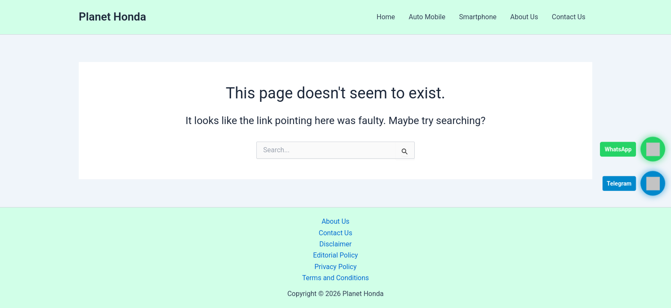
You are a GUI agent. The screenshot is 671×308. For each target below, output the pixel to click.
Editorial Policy (335, 255)
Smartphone (478, 17)
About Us (524, 17)
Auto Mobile (427, 17)
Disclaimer (335, 244)
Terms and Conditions (335, 278)
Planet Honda (112, 16)
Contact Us (568, 17)
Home (386, 17)
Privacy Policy (336, 267)
